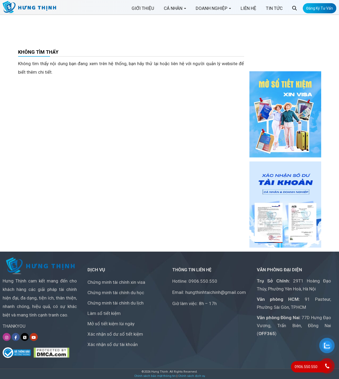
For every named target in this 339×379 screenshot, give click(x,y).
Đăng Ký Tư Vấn (319, 10)
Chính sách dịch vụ (191, 376)
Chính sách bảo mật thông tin (155, 376)
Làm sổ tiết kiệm (104, 313)
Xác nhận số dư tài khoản (112, 344)
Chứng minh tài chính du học (115, 292)
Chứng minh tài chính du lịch (115, 303)
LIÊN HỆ (248, 10)
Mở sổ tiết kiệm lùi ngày (111, 323)
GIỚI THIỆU (143, 10)
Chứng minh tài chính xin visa (116, 282)
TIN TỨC (274, 10)
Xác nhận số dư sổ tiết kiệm (115, 334)
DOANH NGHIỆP (213, 10)
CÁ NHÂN (175, 10)
